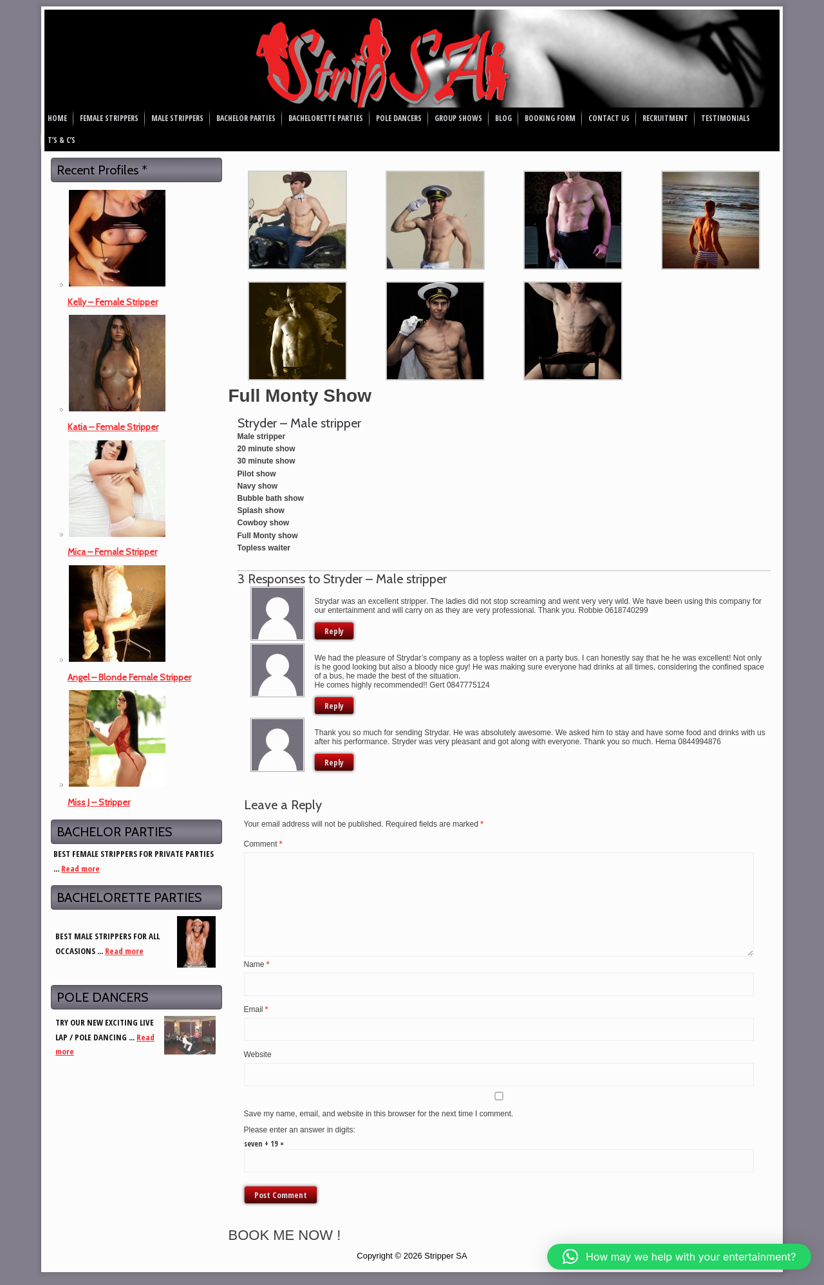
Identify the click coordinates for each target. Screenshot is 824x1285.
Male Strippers (177, 118)
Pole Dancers (399, 118)
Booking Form (550, 118)
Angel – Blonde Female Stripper (129, 677)
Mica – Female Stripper (112, 552)
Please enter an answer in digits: (299, 1129)
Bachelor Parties (246, 118)
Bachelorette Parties (325, 118)
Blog (503, 118)
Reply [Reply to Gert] (334, 705)
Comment (263, 844)
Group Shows (458, 118)
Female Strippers (109, 118)
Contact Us (609, 118)
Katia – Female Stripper (113, 427)
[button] (679, 1257)
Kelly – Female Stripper (113, 302)
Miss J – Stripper (99, 802)
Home (57, 118)
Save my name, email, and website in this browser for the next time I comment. (379, 1113)
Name (257, 964)
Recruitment (665, 118)
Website (258, 1054)
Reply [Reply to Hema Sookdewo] (334, 762)
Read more (80, 868)
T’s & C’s (61, 140)
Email (256, 1009)
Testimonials (725, 118)
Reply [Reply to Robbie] (334, 631)
